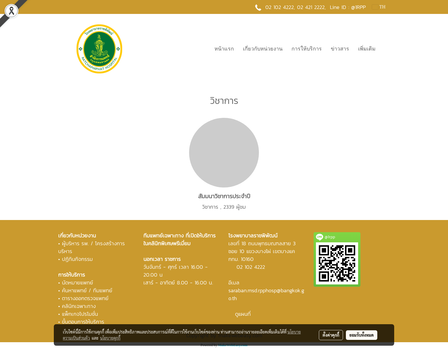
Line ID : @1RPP (348, 7)
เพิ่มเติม (367, 49)
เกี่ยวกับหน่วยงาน (262, 49)
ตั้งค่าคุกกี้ (331, 335)
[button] (385, 48)
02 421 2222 (311, 7)
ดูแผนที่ (243, 314)
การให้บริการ (306, 49)
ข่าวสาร (340, 49)
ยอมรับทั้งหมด (361, 335)
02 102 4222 (251, 267)
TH (378, 6)
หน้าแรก (224, 49)
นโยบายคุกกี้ (110, 337)
